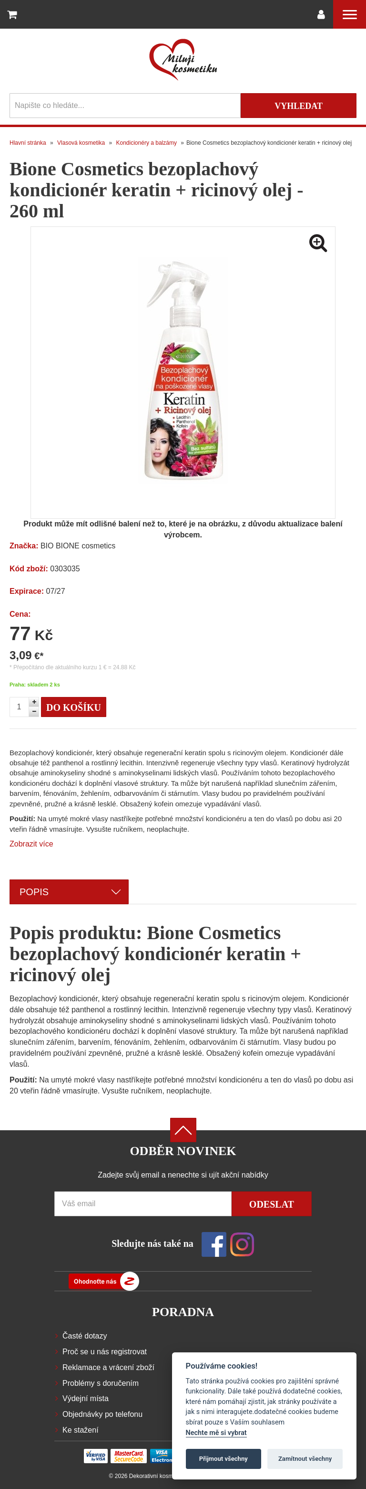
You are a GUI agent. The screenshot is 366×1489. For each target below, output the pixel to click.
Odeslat (271, 1204)
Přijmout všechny (223, 1458)
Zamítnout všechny (305, 1458)
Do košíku (73, 707)
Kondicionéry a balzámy (146, 142)
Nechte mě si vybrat (216, 1433)
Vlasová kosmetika (81, 142)
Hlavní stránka (28, 142)
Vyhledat (298, 106)
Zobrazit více (31, 844)
